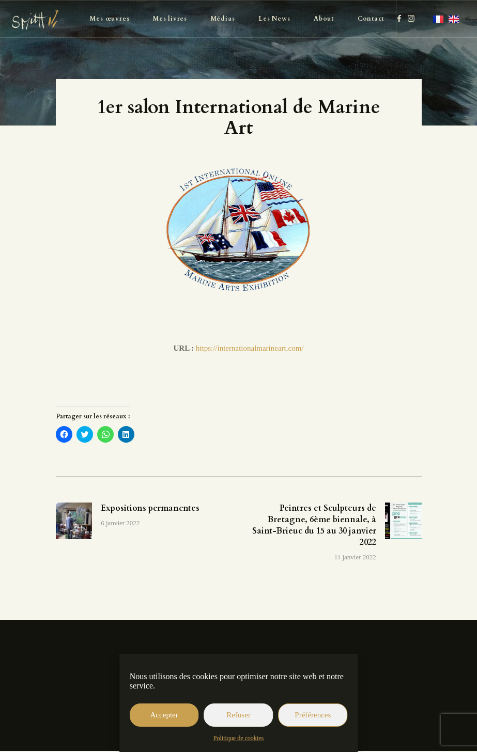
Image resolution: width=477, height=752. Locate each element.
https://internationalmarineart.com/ (250, 348)
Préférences (313, 715)
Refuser (238, 715)
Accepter (164, 715)
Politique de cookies (238, 738)
